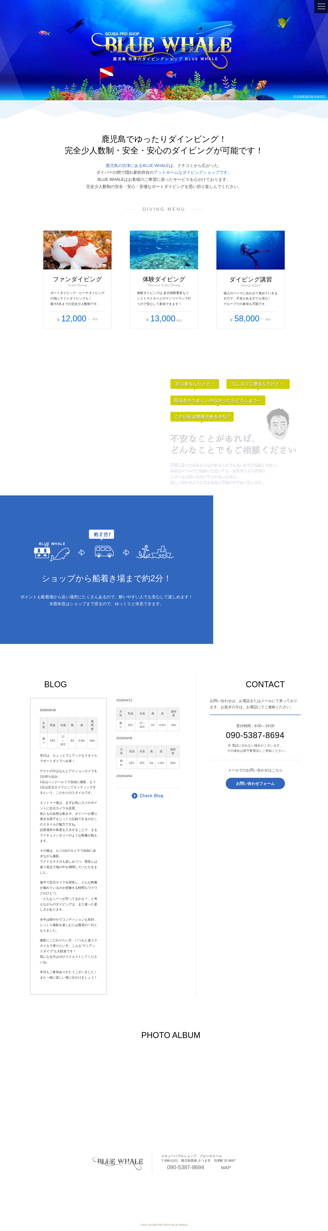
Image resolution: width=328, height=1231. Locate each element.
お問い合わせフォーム (255, 783)
